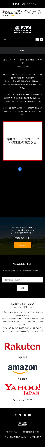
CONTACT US (22, 245)
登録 (22, 288)
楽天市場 (22, 357)
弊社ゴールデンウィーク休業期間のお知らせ (22, 61)
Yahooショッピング (22, 400)
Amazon (22, 378)
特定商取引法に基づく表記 (31, 432)
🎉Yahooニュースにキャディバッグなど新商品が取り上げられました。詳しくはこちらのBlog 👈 (22, 13)
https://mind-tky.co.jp (23, 307)
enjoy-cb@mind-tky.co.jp (22, 230)
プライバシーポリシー (12, 432)
